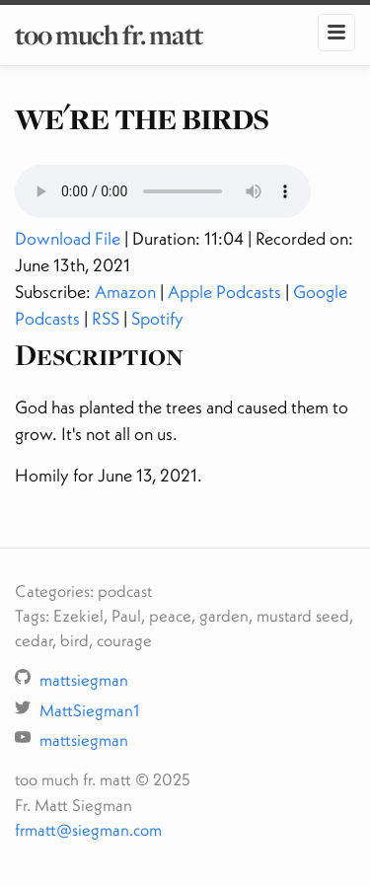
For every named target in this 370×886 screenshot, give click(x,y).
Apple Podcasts (224, 291)
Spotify (157, 318)
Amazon (125, 291)
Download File (67, 238)
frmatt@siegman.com (88, 829)
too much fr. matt (108, 34)
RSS (105, 318)
